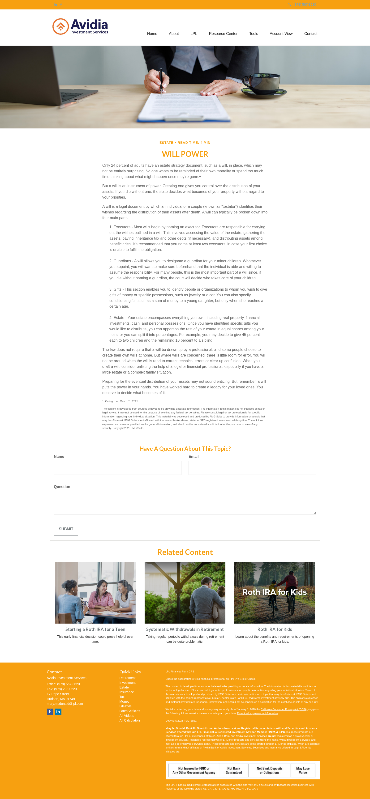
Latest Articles (130, 711)
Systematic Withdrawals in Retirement (185, 629)
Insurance (127, 692)
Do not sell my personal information (257, 713)
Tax (122, 697)
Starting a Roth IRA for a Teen (95, 629)
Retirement (128, 678)
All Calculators (130, 720)
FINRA (271, 732)
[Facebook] (61, 4)
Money (124, 701)
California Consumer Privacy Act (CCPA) (284, 709)
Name (59, 457)
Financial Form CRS (182, 671)
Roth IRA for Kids (275, 629)
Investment (128, 682)
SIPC (282, 732)
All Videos (127, 716)
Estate (124, 687)
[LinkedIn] (55, 4)
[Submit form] (66, 529)
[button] (173, 28)
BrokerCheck (247, 678)
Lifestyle (126, 706)
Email (194, 457)
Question (62, 487)
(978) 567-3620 (302, 4)
